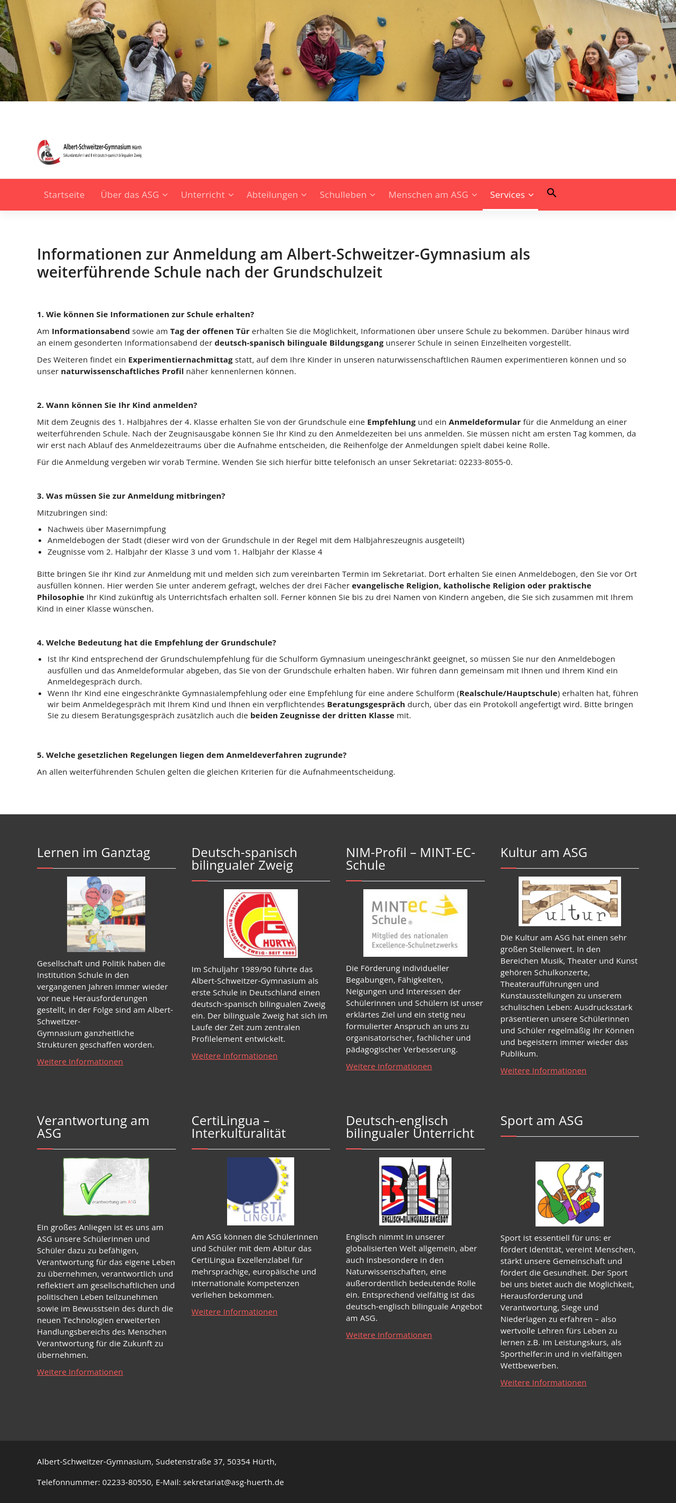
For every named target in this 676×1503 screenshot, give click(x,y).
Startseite (64, 194)
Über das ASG (130, 194)
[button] (552, 192)
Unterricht (203, 194)
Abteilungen (272, 194)
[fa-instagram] (40, 112)
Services (507, 194)
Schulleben (343, 194)
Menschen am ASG (428, 194)
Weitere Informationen (80, 1061)
